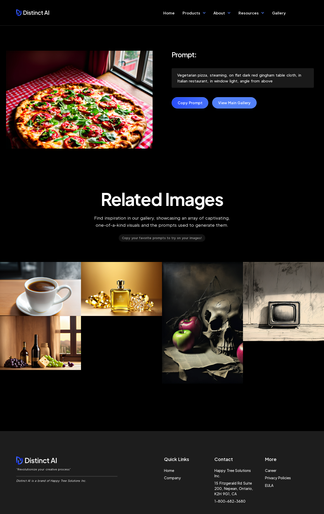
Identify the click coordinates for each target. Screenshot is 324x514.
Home (169, 12)
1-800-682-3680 (230, 501)
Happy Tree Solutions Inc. (232, 473)
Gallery (279, 12)
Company (172, 477)
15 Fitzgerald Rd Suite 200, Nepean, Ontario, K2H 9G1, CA (233, 488)
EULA (269, 485)
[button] (194, 13)
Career (270, 470)
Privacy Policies (278, 477)
